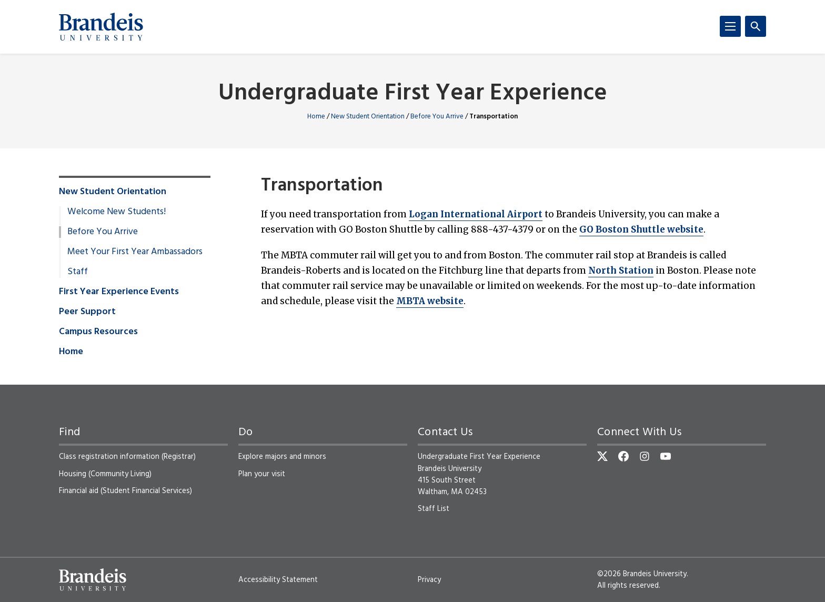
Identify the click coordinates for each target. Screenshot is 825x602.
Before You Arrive (437, 116)
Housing (72, 474)
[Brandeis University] (101, 27)
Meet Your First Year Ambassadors (135, 252)
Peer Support (87, 312)
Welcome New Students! (116, 212)
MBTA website (430, 301)
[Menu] (730, 26)
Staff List (433, 509)
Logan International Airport (475, 214)
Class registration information (109, 456)
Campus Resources (98, 332)
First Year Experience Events (119, 292)
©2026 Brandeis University (642, 574)
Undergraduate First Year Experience (412, 94)
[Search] (755, 26)
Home (316, 116)
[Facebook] (623, 456)
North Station (620, 270)
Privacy (429, 580)
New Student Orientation (368, 116)
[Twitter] (602, 456)
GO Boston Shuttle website (641, 229)
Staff (77, 272)
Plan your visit (261, 474)
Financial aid (78, 491)
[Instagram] (644, 456)
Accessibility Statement (278, 580)
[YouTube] (665, 456)
